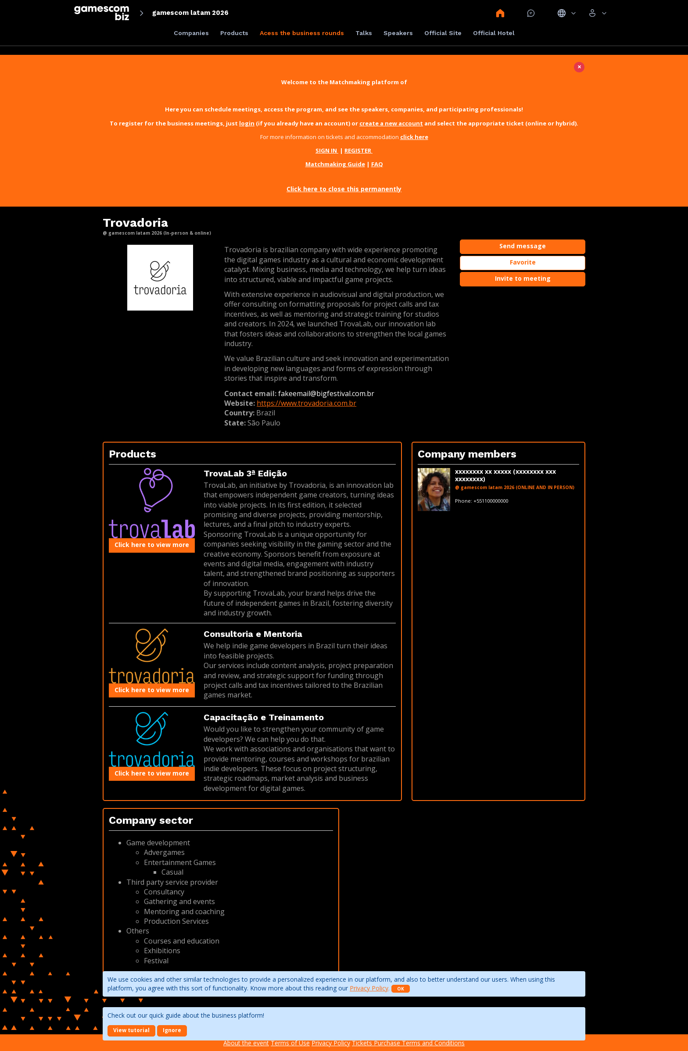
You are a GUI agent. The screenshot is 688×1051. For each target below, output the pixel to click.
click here (414, 137)
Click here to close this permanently (344, 189)
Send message (522, 246)
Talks (363, 32)
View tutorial (131, 1030)
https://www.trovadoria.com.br (306, 403)
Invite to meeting (523, 278)
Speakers (398, 32)
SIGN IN (326, 150)
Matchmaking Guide (335, 164)
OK (400, 989)
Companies (191, 32)
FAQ (377, 164)
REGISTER (358, 150)
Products (234, 32)
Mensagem (531, 13)
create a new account (391, 123)
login (246, 123)
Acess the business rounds (302, 32)
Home (500, 13)
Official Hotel (494, 32)
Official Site (443, 32)
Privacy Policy (369, 988)
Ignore (172, 1030)
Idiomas (567, 13)
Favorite (523, 262)
